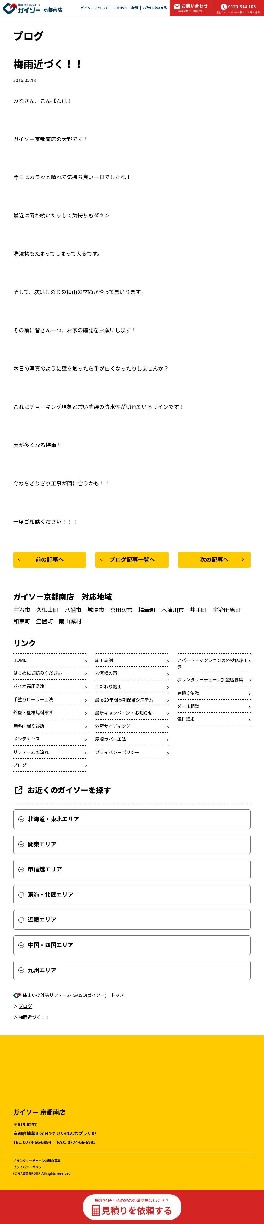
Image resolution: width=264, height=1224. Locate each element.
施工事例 (104, 660)
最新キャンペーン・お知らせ (123, 713)
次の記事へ (222, 559)
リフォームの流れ (31, 752)
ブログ (20, 765)
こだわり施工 (108, 687)
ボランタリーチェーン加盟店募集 (210, 680)
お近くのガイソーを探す (62, 790)
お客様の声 (106, 673)
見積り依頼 (188, 693)
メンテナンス (26, 739)
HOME (20, 660)
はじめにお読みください (37, 673)
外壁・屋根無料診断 (33, 712)
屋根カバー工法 (110, 739)
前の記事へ (41, 559)
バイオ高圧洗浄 (28, 686)
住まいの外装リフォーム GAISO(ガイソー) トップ (73, 995)
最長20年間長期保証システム (124, 700)
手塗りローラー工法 (33, 699)
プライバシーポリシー (117, 752)
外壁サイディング (112, 726)
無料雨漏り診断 (28, 726)
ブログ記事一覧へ (127, 559)
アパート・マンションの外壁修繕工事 (212, 663)
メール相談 (188, 706)
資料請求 (186, 719)
